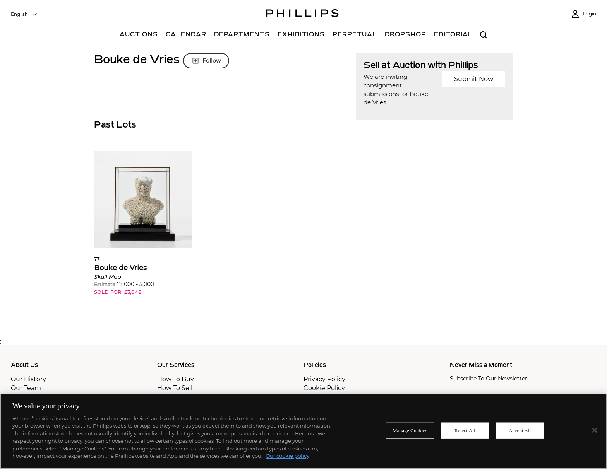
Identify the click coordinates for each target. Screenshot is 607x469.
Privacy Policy (324, 379)
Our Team (26, 388)
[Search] (484, 35)
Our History (28, 379)
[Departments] (242, 35)
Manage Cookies (410, 430)
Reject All (464, 430)
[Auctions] (139, 35)
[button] (143, 229)
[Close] (594, 430)
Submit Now (473, 79)
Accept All (520, 430)
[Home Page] (302, 14)
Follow (206, 61)
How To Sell (174, 388)
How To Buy (175, 379)
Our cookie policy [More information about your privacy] (287, 456)
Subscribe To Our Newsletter (488, 378)
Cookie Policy (324, 388)
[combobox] (24, 14)
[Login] (583, 14)
